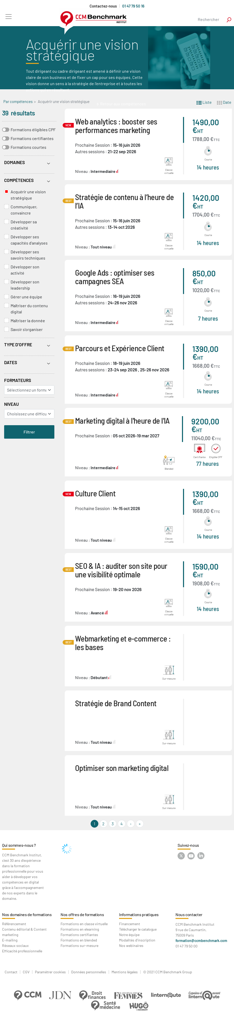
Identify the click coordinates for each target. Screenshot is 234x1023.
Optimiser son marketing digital (122, 767)
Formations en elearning (80, 929)
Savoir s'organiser (27, 329)
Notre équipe (129, 934)
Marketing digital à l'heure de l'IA (122, 420)
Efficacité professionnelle (22, 951)
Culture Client (95, 493)
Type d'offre (18, 344)
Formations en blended (79, 940)
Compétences (19, 180)
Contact (11, 972)
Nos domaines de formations (27, 914)
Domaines (14, 162)
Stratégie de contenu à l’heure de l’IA (124, 201)
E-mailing (9, 940)
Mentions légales (125, 972)
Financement (129, 924)
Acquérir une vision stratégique (28, 194)
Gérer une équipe (26, 296)
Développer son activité (25, 269)
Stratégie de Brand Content (115, 703)
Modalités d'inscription (137, 940)
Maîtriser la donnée (28, 320)
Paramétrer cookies (50, 972)
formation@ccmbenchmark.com (201, 940)
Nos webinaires (131, 945)
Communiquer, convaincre (24, 209)
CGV (26, 972)
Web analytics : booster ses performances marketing (116, 125)
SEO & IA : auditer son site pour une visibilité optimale (121, 570)
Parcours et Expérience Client (119, 348)
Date (224, 102)
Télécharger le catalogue (138, 929)
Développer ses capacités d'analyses (29, 239)
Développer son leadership (25, 284)
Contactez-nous (103, 6)
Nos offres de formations (82, 914)
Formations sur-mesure (79, 945)
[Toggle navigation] (8, 16)
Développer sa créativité (24, 224)
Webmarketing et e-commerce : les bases (123, 643)
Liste (204, 102)
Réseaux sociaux (15, 945)
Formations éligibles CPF (33, 129)
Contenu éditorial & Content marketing (24, 932)
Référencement (14, 924)
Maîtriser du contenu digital (29, 308)
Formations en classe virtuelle (84, 924)
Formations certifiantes (32, 138)
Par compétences (18, 101)
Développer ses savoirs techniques (28, 254)
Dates (10, 362)
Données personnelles (88, 972)
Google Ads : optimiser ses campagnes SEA (114, 277)
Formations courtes (28, 147)
